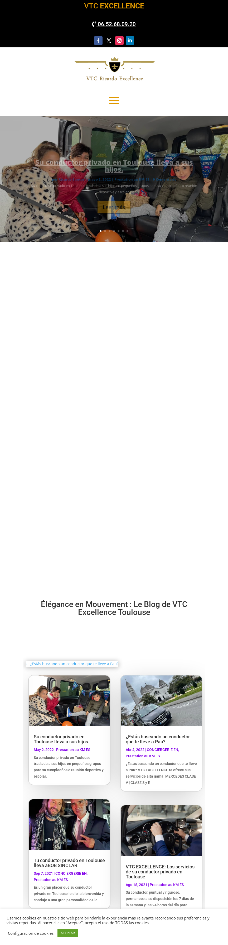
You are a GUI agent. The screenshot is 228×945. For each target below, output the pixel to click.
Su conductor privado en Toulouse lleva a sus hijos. (61, 739)
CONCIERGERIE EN (71, 873)
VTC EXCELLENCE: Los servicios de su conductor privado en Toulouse (160, 871)
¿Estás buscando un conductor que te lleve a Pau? (158, 739)
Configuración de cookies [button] (31, 933)
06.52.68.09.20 (114, 24)
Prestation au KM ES (73, 750)
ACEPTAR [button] (68, 933)
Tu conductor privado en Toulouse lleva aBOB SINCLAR (69, 863)
